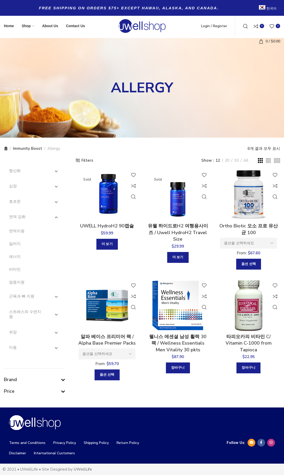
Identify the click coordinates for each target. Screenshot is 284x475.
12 (218, 160)
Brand (34, 379)
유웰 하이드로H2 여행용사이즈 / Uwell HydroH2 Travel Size (177, 234)
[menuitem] (269, 5)
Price (34, 391)
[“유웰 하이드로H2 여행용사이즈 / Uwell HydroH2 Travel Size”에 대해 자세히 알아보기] (178, 260)
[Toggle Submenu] (56, 171)
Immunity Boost (27, 148)
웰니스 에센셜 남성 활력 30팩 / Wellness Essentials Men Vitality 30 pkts (178, 350)
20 (227, 160)
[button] (178, 379)
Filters (87, 160)
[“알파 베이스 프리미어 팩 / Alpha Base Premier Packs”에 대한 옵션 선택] (106, 378)
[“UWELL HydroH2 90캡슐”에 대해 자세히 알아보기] (106, 245)
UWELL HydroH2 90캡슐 (106, 227)
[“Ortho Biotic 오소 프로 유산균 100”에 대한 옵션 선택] (249, 266)
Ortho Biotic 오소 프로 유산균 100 (249, 231)
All (245, 160)
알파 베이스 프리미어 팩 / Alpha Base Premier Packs (106, 343)
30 (236, 160)
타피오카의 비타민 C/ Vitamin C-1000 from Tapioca (249, 347)
